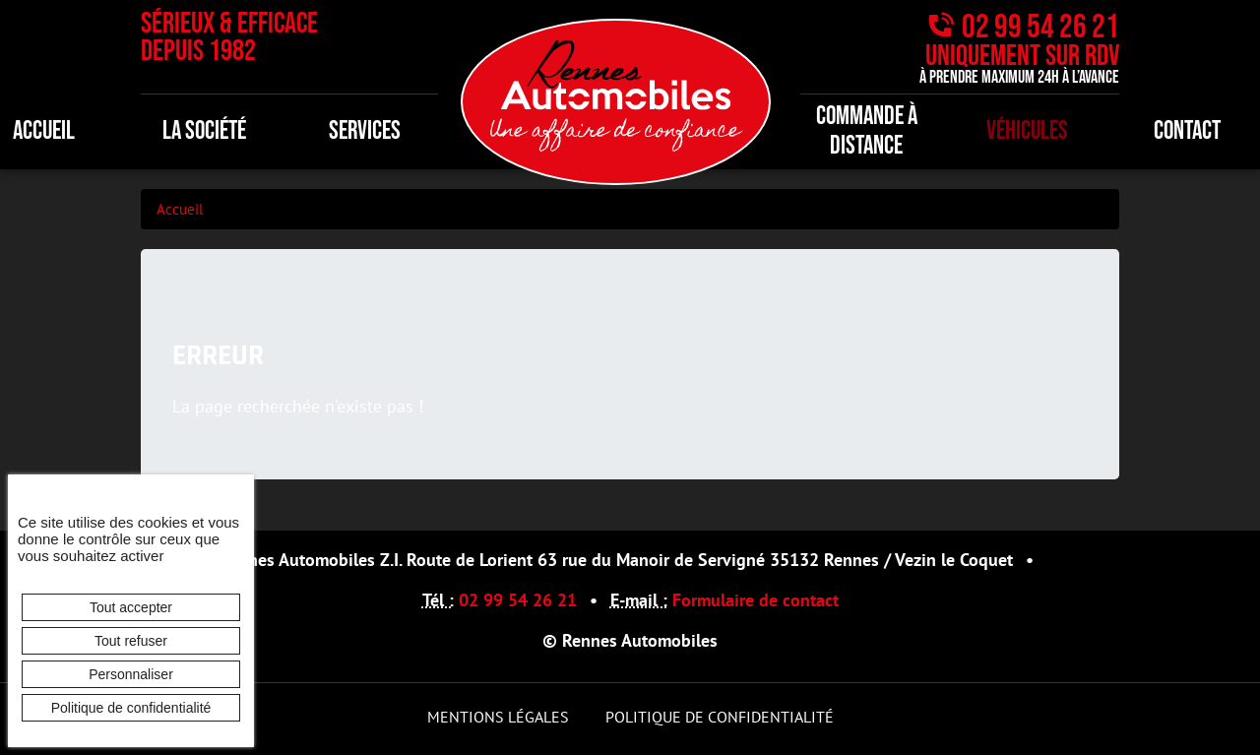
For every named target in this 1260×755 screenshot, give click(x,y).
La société (204, 131)
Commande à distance (866, 131)
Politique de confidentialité (719, 716)
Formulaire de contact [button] (755, 600)
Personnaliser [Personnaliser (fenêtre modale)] (131, 674)
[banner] (616, 100)
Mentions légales (498, 716)
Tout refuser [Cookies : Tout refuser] (130, 641)
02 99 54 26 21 (1040, 27)
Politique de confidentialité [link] (131, 708)
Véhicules (1027, 131)
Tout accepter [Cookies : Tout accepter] (131, 607)
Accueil (180, 209)
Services (365, 131)
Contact (1187, 131)
